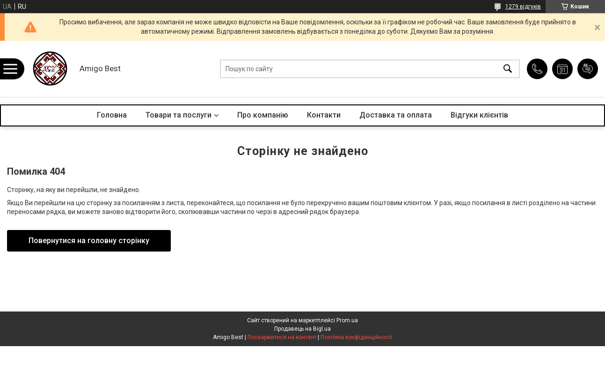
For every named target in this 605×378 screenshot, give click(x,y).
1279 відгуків (523, 6)
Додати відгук (587, 69)
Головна (112, 115)
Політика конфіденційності (356, 337)
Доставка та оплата (395, 115)
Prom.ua (347, 320)
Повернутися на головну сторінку (89, 240)
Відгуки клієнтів (479, 115)
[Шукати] (507, 69)
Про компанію (262, 115)
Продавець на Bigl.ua (302, 329)
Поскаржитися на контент (282, 337)
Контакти (324, 115)
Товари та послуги (178, 115)
